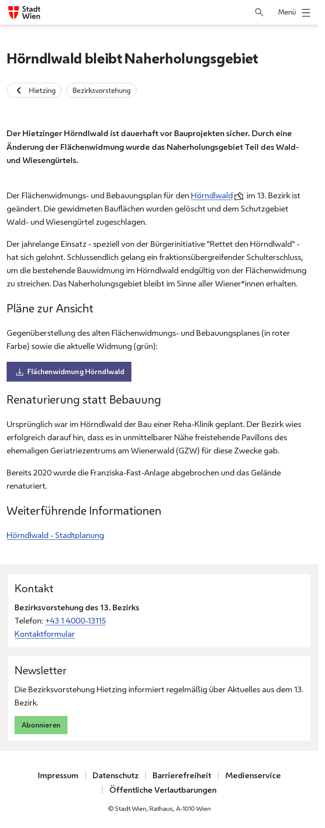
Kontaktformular (45, 633)
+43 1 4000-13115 (75, 620)
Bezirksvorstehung (101, 90)
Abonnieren (41, 725)
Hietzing (34, 90)
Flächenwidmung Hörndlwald (69, 372)
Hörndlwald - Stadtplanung (55, 535)
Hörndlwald (212, 195)
